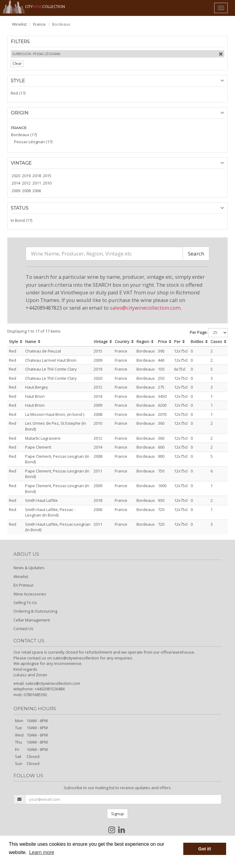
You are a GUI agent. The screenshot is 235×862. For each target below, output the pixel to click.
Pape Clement (38, 447)
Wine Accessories (29, 594)
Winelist (19, 24)
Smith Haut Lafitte (41, 500)
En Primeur (23, 585)
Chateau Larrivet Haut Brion (50, 360)
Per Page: (198, 332)
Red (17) (18, 93)
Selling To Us (25, 602)
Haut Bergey (36, 387)
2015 (47, 175)
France (39, 24)
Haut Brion (35, 396)
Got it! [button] (204, 848)
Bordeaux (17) (24, 134)
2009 (16, 190)
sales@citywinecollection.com (145, 307)
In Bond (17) (21, 220)
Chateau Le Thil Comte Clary (51, 369)
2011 (36, 183)
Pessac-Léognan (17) (33, 141)
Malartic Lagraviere (43, 438)
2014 (16, 183)
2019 (26, 175)
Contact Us (23, 628)
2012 (26, 183)
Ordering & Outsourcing (35, 611)
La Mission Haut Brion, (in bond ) (54, 414)
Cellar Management (31, 620)
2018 (36, 175)
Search (196, 253)
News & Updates (28, 567)
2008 (26, 190)
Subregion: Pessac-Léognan (36, 54)
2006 (36, 190)
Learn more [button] (41, 852)
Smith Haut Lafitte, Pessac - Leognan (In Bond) (50, 512)
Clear (17, 63)
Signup (117, 813)
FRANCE (19, 127)
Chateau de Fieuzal (43, 351)
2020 (16, 175)
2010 (47, 183)
